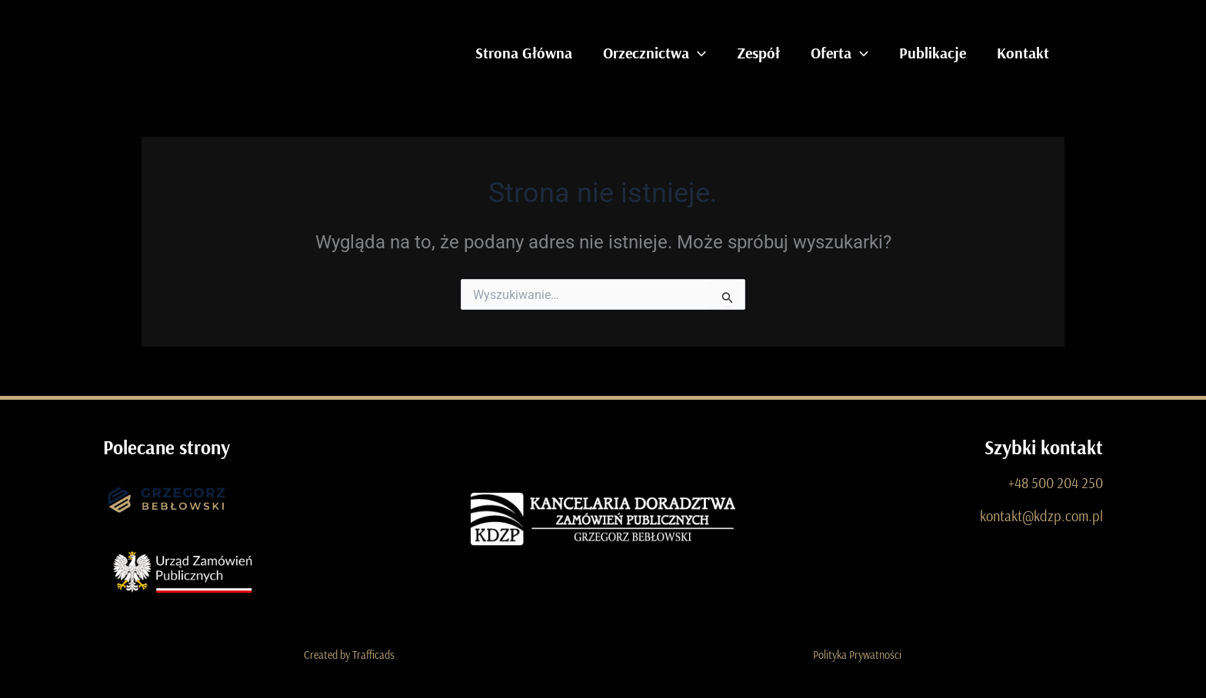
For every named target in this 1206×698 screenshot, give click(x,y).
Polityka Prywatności (857, 654)
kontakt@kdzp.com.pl (1043, 515)
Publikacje (932, 52)
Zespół (758, 52)
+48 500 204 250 (1057, 482)
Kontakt (1023, 52)
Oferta (839, 53)
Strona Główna (523, 52)
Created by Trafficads (349, 654)
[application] (697, 53)
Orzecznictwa (654, 53)
